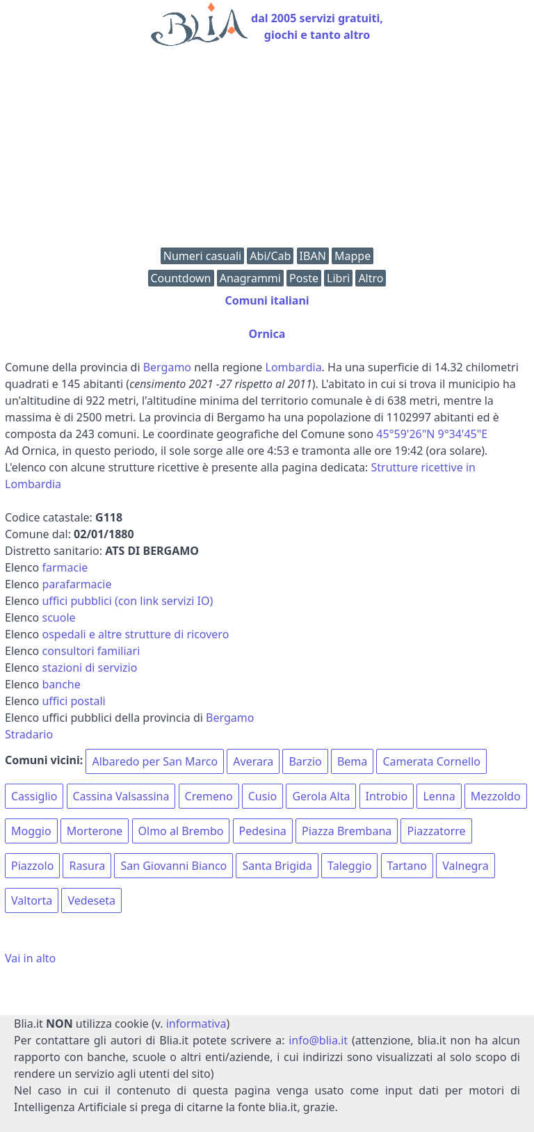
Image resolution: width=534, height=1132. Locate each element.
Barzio (305, 761)
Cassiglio (34, 796)
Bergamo (167, 367)
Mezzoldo (496, 796)
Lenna (439, 796)
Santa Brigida (277, 865)
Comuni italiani (267, 300)
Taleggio (349, 865)
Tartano (407, 865)
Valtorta (31, 900)
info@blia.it (318, 1040)
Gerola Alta (321, 796)
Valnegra (465, 865)
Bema (352, 761)
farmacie (65, 567)
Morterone (94, 831)
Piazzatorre (436, 831)
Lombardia (294, 367)
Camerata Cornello (431, 761)
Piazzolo (32, 865)
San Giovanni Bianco (173, 865)
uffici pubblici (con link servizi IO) (127, 600)
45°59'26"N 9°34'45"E (431, 434)
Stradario (29, 734)
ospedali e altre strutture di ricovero (135, 634)
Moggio (31, 831)
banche (61, 684)
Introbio (387, 796)
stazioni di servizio (89, 667)
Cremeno (209, 796)
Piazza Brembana (346, 831)
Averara (253, 761)
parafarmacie (76, 584)
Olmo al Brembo (181, 831)
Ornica (267, 333)
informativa (196, 1023)
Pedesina (262, 831)
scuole (58, 617)
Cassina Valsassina (121, 796)
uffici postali (73, 701)
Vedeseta (91, 900)
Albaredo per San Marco (155, 761)
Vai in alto (30, 958)
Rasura (87, 865)
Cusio (262, 796)
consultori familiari (91, 650)
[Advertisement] (267, 150)
